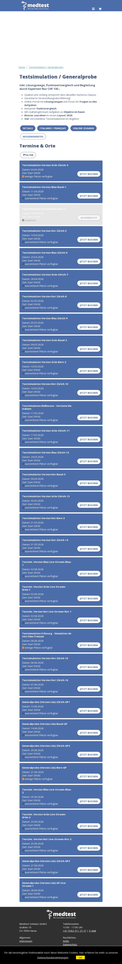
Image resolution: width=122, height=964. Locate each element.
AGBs (66, 941)
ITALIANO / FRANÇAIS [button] (53, 128)
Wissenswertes (33, 136)
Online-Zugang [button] (83, 128)
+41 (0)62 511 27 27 (74, 930)
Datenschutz (70, 944)
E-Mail (92, 930)
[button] (28, 155)
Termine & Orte (37, 146)
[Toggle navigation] (93, 9)
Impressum (25, 941)
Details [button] (28, 128)
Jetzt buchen (89, 174)
